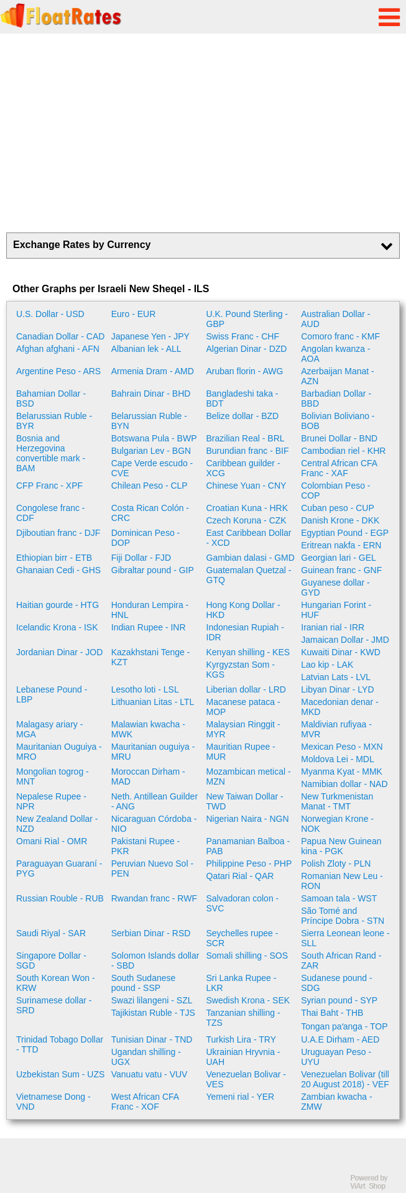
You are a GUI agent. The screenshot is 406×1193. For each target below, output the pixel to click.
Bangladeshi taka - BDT (242, 398)
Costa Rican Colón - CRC (150, 513)
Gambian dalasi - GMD (250, 558)
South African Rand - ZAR (341, 960)
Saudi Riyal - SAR (51, 933)
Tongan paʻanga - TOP (344, 1026)
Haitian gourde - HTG (57, 605)
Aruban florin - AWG (245, 371)
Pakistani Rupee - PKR (145, 846)
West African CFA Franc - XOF (145, 1102)
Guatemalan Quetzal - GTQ (249, 575)
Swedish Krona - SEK (248, 1000)
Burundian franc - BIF (247, 451)
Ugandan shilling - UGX (146, 1057)
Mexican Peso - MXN (341, 747)
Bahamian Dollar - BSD (51, 398)
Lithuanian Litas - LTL (153, 702)
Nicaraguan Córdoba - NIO (154, 824)
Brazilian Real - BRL (245, 438)
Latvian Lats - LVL (336, 677)
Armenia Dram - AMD (152, 371)
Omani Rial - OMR (51, 841)
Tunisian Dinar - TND (152, 1039)
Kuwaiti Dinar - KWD (341, 652)
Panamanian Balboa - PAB (248, 846)
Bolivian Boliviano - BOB (337, 421)
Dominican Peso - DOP (145, 538)
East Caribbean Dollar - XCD (249, 538)
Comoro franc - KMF (340, 336)
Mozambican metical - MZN (248, 776)
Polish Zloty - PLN (336, 863)
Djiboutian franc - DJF (58, 533)
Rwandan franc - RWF (154, 898)
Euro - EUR (133, 314)
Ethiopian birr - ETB (54, 558)
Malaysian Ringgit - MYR (243, 729)
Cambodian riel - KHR (343, 451)
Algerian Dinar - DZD (246, 349)
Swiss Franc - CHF (242, 336)
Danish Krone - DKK (340, 520)
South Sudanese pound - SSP (143, 983)
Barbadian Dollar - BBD (336, 398)
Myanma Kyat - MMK (341, 771)
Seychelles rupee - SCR (242, 938)
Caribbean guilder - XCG (243, 468)
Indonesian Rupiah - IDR (245, 632)
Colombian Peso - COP (335, 490)
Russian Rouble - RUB (60, 898)
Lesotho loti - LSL (145, 689)
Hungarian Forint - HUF (336, 610)
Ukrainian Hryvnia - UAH (243, 1057)
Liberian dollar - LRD (246, 689)
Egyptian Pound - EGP (345, 533)
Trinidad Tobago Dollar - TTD (59, 1044)
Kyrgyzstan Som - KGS (240, 669)
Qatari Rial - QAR (240, 876)
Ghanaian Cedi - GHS (58, 570)
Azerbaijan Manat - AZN (337, 376)
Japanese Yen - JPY (150, 336)
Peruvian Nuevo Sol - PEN (152, 868)
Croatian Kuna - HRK (247, 508)
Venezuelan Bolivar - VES (246, 1079)
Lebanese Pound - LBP (51, 694)
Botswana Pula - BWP (154, 438)
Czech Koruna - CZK (246, 520)
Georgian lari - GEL (338, 558)
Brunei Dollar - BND (339, 438)
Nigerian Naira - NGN (247, 819)
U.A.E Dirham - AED (340, 1039)
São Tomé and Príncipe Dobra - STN (342, 916)
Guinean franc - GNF (341, 570)
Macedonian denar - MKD (340, 707)
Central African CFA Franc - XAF (339, 468)
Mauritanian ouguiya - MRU (153, 752)
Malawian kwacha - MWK (148, 729)
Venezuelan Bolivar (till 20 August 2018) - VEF (345, 1079)
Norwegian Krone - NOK (337, 824)
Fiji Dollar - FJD (141, 558)
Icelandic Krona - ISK (57, 627)
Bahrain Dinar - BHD (151, 393)
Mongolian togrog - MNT (52, 776)
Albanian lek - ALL (146, 349)
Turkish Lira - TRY (241, 1039)
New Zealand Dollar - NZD (57, 824)
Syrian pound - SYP (339, 1000)
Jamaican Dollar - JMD (345, 640)
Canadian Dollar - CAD (60, 336)
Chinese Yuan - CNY (246, 486)
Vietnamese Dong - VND (53, 1102)
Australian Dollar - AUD (335, 319)
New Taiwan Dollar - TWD (245, 801)
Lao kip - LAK (327, 665)
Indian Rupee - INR (148, 627)
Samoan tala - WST (339, 898)
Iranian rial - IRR (332, 627)
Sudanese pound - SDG (336, 983)
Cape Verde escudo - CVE (152, 468)
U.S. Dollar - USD (50, 314)
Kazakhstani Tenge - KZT (150, 657)
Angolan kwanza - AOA (335, 354)
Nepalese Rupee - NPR (51, 801)
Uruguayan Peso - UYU (336, 1057)
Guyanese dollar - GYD (335, 587)
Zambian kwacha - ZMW (336, 1102)
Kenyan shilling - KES (248, 652)
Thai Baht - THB (332, 1013)
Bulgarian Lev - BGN (151, 451)
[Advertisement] (203, 133)
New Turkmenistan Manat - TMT (337, 801)
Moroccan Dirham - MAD (148, 776)
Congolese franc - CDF (50, 513)
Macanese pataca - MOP (243, 707)
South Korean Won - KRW (55, 983)
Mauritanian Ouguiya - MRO (59, 752)
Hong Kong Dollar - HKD (243, 610)
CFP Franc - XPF (49, 486)
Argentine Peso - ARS (58, 371)
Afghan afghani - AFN (57, 349)
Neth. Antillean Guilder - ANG (154, 801)
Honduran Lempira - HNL (150, 610)
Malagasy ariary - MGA (49, 729)
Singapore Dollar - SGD (51, 960)
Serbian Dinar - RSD (151, 933)
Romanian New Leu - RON (342, 881)
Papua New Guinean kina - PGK (341, 846)
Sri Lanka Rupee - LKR (241, 983)
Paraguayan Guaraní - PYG (59, 868)
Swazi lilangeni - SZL (152, 1000)
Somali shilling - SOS (247, 955)
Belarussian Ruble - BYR (54, 421)
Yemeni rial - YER (240, 1097)
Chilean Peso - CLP (149, 486)
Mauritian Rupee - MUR (240, 752)
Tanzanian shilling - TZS (243, 1018)
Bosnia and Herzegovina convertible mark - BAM (50, 453)
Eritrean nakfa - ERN (341, 545)
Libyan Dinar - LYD (337, 689)
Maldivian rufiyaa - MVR (336, 729)
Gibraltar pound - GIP (152, 570)
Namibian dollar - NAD (344, 784)
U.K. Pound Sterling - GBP (247, 319)
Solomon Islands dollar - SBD (155, 960)
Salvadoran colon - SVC (242, 903)
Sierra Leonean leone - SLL (345, 938)
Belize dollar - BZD (242, 416)
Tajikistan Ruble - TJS (153, 1013)
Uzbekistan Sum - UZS (60, 1074)
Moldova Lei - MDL (337, 759)
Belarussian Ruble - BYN (149, 421)
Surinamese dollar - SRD (53, 1005)
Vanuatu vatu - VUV (149, 1074)
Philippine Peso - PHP (249, 863)
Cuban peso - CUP (337, 508)
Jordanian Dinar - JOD (59, 652)
